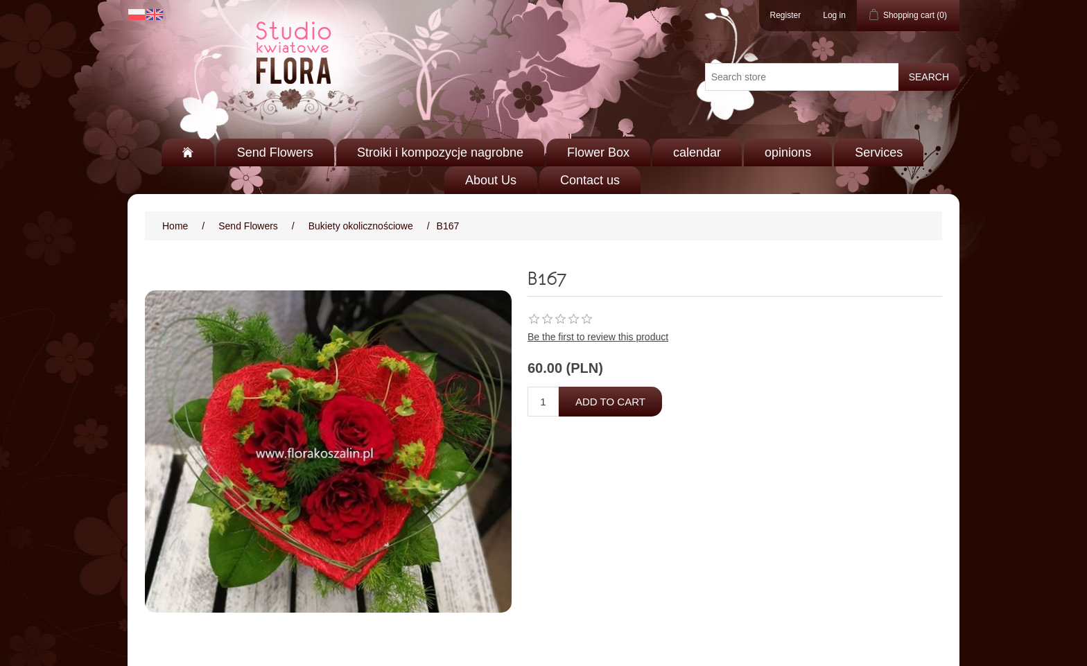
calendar (697, 152)
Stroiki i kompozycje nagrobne (440, 152)
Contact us (590, 180)
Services (879, 152)
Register (785, 15)
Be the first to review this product (598, 336)
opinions (788, 152)
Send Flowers (275, 152)
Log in (834, 15)
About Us (490, 180)
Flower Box (598, 152)
